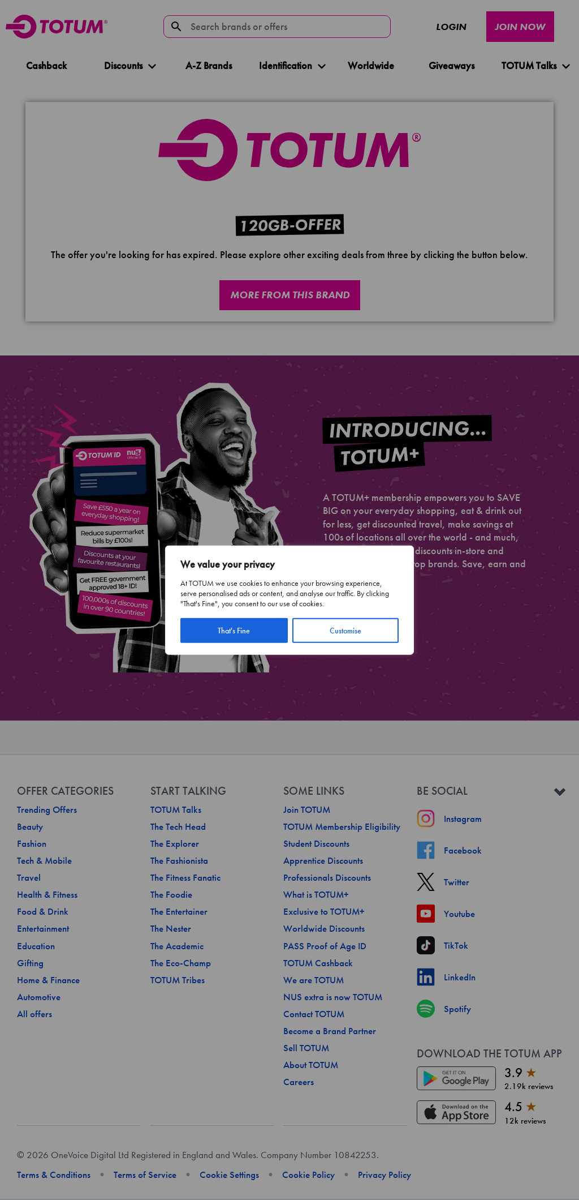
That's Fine (234, 630)
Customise (345, 630)
